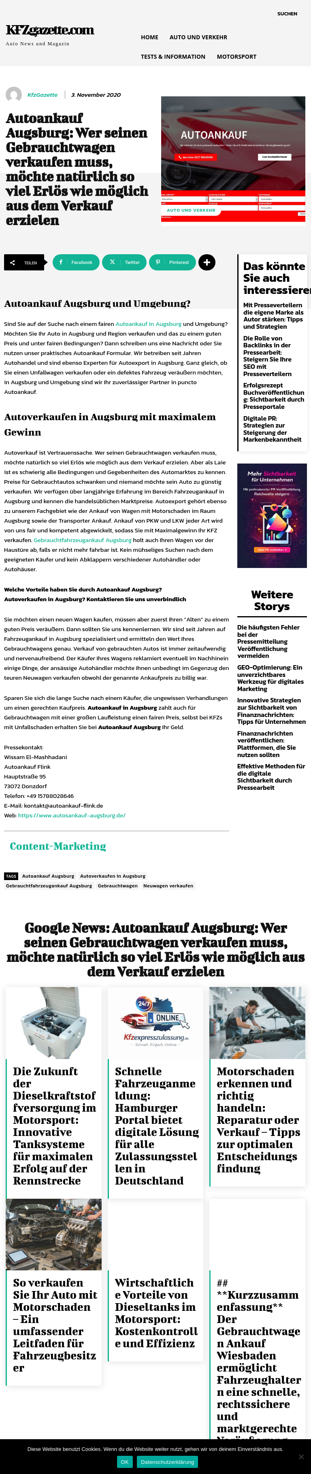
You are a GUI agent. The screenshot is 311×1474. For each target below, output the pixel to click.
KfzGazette (43, 94)
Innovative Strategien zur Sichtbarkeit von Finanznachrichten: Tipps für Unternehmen (269, 636)
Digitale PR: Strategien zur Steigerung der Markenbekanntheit (272, 393)
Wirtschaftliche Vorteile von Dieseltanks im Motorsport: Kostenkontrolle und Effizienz (156, 1250)
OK (125, 1462)
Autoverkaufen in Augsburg (113, 874)
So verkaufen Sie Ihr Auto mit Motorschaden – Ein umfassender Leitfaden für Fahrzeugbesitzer (52, 1250)
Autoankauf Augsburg (48, 874)
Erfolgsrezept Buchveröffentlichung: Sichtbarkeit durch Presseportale (272, 366)
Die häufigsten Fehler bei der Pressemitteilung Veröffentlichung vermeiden (269, 582)
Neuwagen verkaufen (168, 883)
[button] (287, 14)
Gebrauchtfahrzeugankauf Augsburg (83, 540)
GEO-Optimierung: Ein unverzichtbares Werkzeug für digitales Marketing (271, 609)
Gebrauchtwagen (118, 883)
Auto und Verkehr (191, 210)
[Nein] (301, 1457)
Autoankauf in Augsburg (148, 323)
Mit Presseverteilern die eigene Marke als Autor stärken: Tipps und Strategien (274, 305)
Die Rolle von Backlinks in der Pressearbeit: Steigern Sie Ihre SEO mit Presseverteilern (273, 336)
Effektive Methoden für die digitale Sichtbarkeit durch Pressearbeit (272, 693)
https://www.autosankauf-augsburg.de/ (72, 815)
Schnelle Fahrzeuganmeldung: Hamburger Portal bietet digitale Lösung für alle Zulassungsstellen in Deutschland (156, 1093)
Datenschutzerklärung (167, 1462)
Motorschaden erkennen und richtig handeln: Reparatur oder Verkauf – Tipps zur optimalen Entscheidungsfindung (258, 1093)
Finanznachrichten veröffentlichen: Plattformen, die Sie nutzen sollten (263, 666)
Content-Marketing (51, 845)
